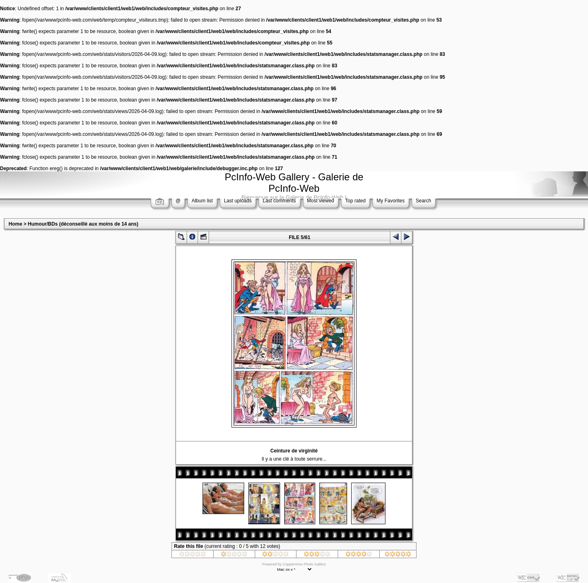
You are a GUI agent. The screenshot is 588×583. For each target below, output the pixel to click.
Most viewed (320, 201)
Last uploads (238, 201)
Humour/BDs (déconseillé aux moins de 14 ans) (83, 224)
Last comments (279, 201)
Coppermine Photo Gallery (304, 564)
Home (15, 224)
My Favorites (390, 201)
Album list (202, 201)
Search (423, 201)
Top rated (355, 201)
